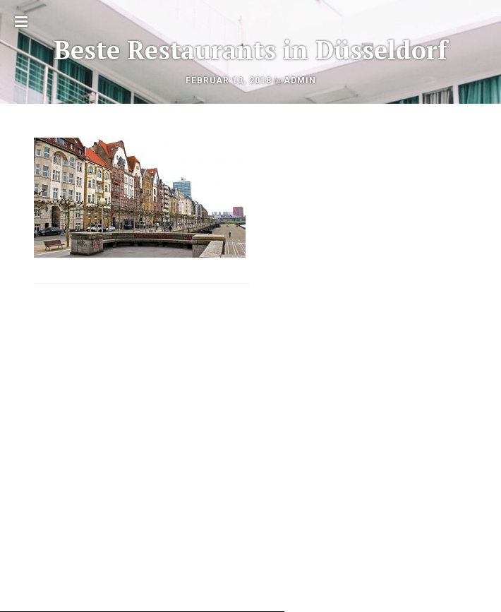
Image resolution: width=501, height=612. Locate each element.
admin (300, 80)
